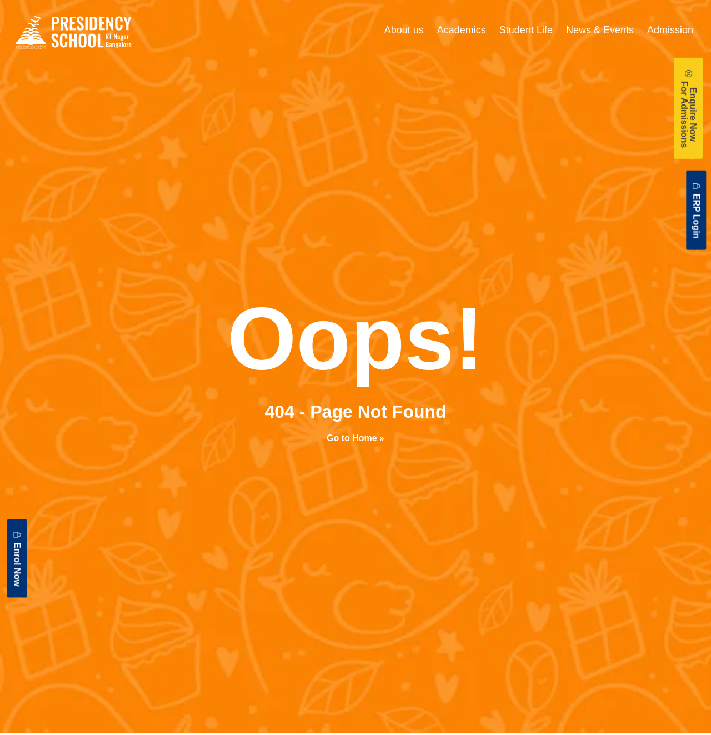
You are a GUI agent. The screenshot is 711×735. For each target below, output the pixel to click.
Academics (461, 30)
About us (404, 30)
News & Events (600, 30)
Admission (670, 30)
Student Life (526, 30)
